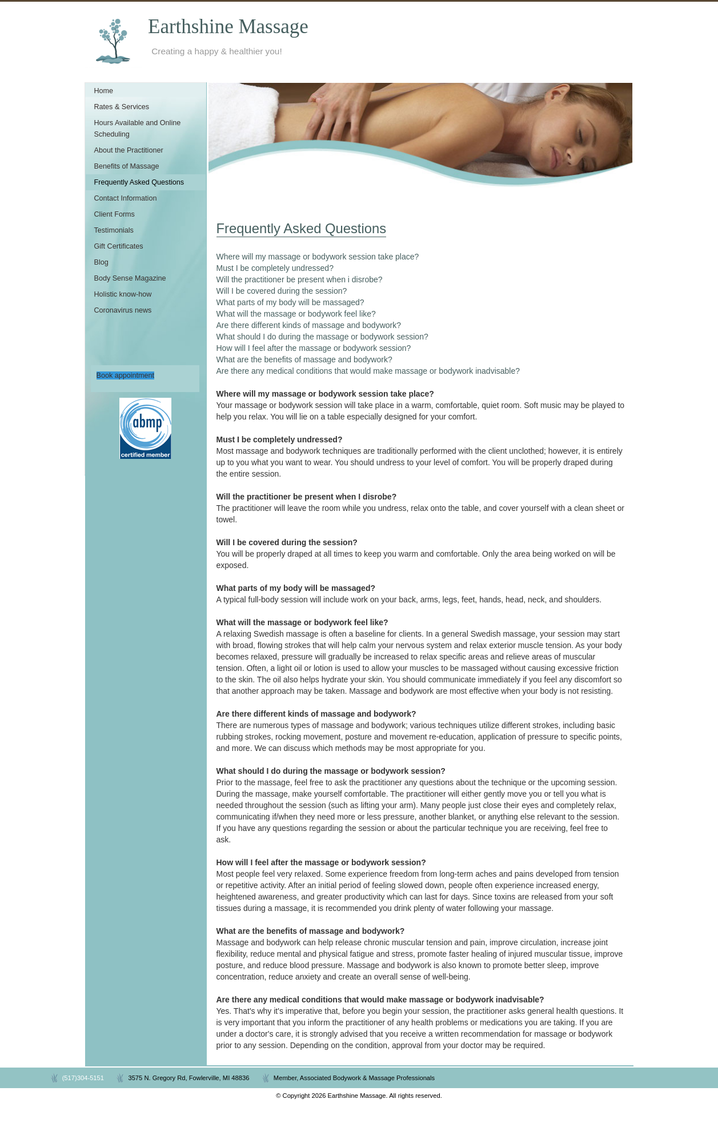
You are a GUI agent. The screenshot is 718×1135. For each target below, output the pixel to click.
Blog (101, 262)
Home (104, 91)
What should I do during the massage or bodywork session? (322, 336)
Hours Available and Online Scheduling (137, 128)
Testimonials (114, 230)
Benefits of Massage (126, 166)
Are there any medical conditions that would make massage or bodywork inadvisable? (368, 370)
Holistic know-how (123, 294)
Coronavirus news (123, 310)
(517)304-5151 (83, 1077)
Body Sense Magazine (130, 278)
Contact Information (125, 198)
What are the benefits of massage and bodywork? (304, 359)
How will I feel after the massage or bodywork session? (313, 348)
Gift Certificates (118, 246)
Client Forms (114, 214)
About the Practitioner (128, 150)
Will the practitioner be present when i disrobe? (299, 279)
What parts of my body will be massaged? (290, 302)
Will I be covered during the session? (281, 290)
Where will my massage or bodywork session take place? (317, 256)
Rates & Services (122, 107)
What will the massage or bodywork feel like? (296, 313)
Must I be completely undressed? (275, 268)
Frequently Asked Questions (139, 182)
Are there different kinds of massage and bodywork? (308, 325)
